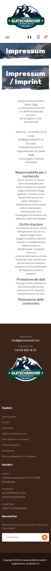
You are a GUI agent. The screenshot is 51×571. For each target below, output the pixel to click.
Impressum (7, 428)
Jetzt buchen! (9, 416)
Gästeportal (8, 450)
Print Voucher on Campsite (15, 439)
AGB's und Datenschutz (14, 433)
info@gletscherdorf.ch (25, 340)
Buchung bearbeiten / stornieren (19, 456)
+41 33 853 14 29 (25, 350)
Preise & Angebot (11, 445)
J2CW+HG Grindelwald (14, 508)
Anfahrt (6, 422)
